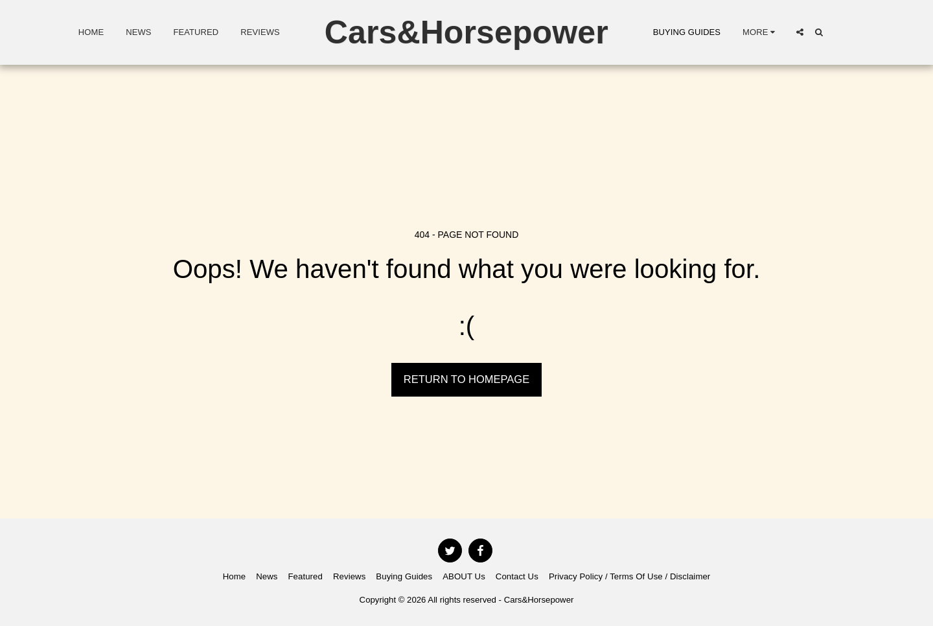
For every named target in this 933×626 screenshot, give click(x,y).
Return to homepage (466, 379)
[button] (800, 32)
